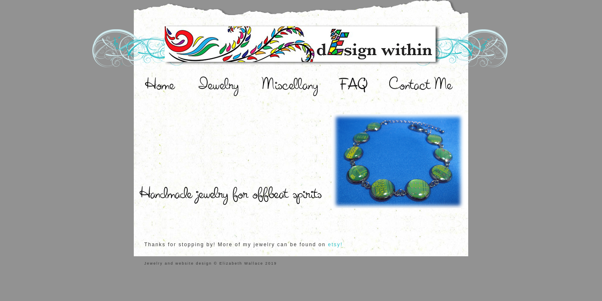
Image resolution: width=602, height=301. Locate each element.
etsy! (335, 244)
